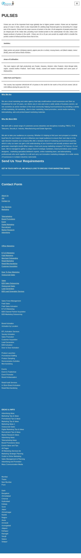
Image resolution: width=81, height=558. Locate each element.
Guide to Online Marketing (11, 457)
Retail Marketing (8, 261)
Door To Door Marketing (11, 272)
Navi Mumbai (6, 482)
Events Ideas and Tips (10, 446)
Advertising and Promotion (11, 462)
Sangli (4, 537)
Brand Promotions (8, 219)
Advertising (6, 233)
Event (4, 222)
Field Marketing (7, 256)
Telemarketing (7, 217)
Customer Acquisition (9, 266)
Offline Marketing (8, 246)
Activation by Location (10, 326)
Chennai (5, 499)
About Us (5, 196)
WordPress (48, 556)
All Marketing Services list (11, 451)
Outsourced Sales (8, 275)
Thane (4, 480)
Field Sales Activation (10, 306)
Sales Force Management (11, 301)
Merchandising (7, 364)
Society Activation (8, 334)
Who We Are (6, 95)
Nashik (4, 515)
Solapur (4, 542)
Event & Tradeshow (9, 372)
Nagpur (4, 518)
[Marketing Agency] (8, 3)
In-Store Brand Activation (11, 386)
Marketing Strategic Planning (12, 454)
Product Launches (8, 353)
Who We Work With (9, 119)
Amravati (5, 523)
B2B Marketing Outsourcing (12, 315)
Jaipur (4, 510)
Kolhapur (5, 531)
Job (3, 198)
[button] (40, 291)
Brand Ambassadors (9, 377)
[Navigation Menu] (76, 3)
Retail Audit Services (9, 383)
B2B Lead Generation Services (13, 292)
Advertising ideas (8, 414)
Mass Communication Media (12, 465)
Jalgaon (4, 528)
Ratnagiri (5, 534)
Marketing (5, 210)
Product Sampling (8, 359)
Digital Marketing (8, 225)
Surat (4, 507)
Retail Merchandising (9, 264)
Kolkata (4, 504)
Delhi (3, 491)
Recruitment (6, 227)
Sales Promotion (8, 337)
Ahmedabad (6, 496)
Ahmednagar (6, 512)
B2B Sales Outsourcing (10, 283)
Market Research (8, 230)
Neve (31, 556)
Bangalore (5, 494)
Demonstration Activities (11, 361)
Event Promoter (7, 375)
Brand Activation (8, 324)
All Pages (5, 448)
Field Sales (6, 304)
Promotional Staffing (9, 356)
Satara (4, 539)
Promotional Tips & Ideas (11, 419)
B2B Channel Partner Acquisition (14, 312)
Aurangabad (6, 526)
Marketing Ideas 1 (8, 424)
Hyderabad (6, 502)
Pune (3, 485)
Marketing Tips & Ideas (10, 416)
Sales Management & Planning (13, 459)
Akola (4, 520)
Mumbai (5, 477)
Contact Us (6, 201)
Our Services (6, 207)
